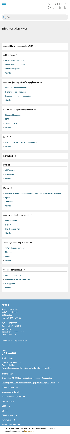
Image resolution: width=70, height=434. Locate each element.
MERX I (8, 119)
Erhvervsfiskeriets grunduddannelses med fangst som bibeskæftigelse (33, 193)
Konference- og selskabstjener (17, 92)
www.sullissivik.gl (9, 424)
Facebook (12, 353)
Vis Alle (8, 73)
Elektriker (8, 252)
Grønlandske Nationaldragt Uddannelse (20, 142)
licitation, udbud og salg (11, 396)
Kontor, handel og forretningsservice (18, 109)
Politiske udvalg (8, 387)
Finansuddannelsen (13, 115)
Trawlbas (9, 202)
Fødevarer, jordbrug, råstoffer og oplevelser (21, 82)
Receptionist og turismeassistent (18, 96)
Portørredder (10, 225)
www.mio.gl (6, 420)
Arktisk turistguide (12, 69)
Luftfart (6, 165)
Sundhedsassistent (12, 229)
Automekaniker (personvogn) (16, 248)
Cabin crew (9, 174)
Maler (7, 256)
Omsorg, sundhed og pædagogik (16, 215)
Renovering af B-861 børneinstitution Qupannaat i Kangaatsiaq (27, 378)
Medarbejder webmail (10, 392)
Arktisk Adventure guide (14, 60)
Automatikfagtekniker (13, 275)
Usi (3, 411)
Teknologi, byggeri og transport (16, 242)
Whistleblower (7, 415)
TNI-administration (12, 123)
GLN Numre (6, 329)
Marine (6, 188)
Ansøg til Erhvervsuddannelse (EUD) (18, 46)
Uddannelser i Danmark (13, 270)
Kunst (6, 137)
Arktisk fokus (9, 55)
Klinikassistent (11, 221)
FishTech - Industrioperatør (15, 88)
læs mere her (29, 431)
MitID (4, 406)
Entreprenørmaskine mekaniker (17, 279)
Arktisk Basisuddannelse (15, 64)
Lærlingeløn (8, 156)
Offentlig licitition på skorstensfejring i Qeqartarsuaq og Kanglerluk (28, 383)
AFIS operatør (10, 170)
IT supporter (10, 283)
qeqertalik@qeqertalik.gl (17, 340)
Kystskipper (9, 197)
